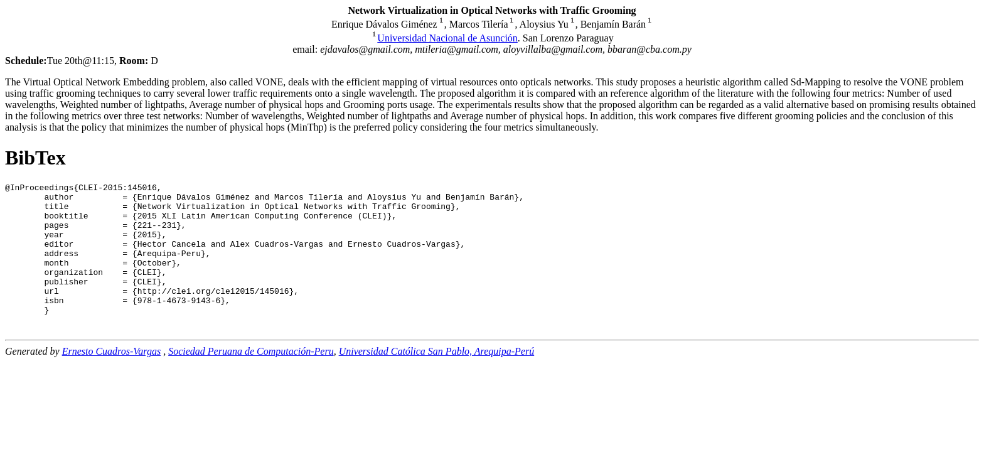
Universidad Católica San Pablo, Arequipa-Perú (437, 377)
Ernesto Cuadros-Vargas (111, 377)
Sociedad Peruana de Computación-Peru (251, 377)
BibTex (35, 157)
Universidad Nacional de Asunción (447, 38)
